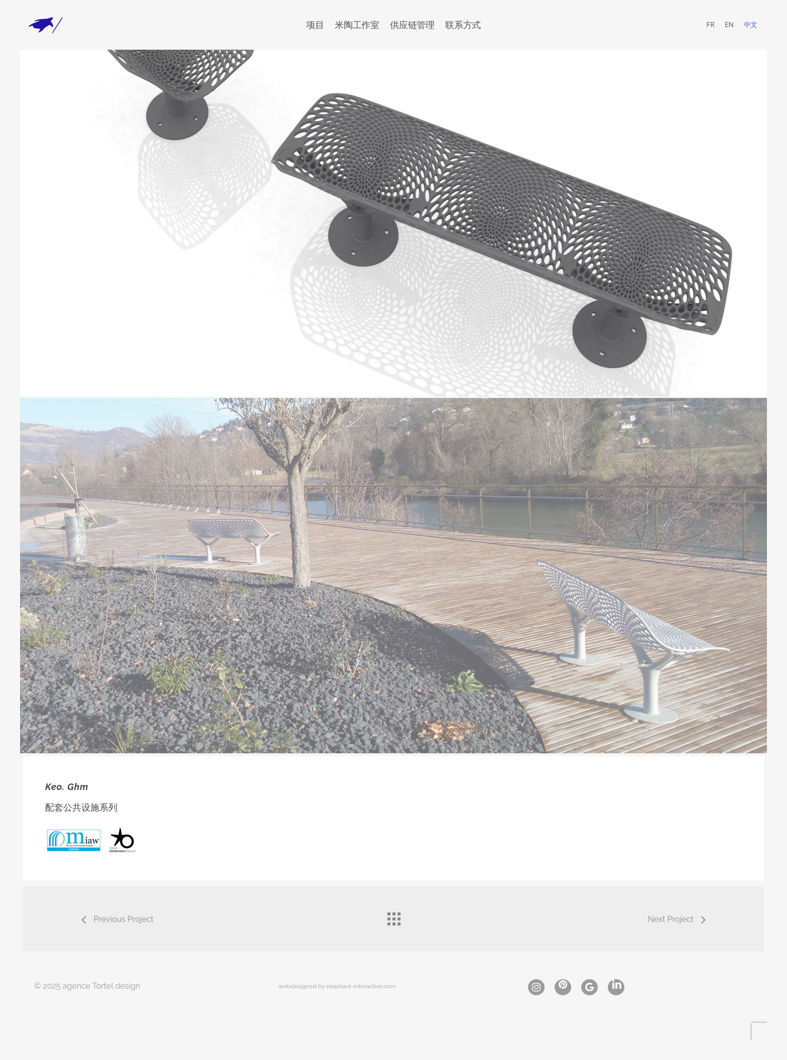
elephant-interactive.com (361, 986)
